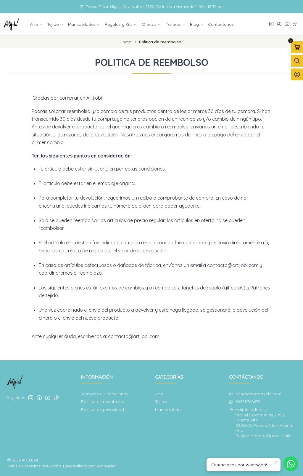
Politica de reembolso (102, 401)
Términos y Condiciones (104, 394)
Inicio (126, 42)
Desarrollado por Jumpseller (89, 466)
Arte (159, 394)
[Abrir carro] (297, 47)
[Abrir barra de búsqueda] (297, 61)
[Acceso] (297, 74)
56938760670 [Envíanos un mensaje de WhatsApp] (245, 401)
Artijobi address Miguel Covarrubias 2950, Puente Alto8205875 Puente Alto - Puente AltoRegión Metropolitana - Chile (261, 422)
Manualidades (169, 409)
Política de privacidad (102, 409)
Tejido (161, 401)
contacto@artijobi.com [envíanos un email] (255, 394)
